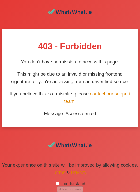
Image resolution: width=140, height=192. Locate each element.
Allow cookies (70, 189)
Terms (58, 172)
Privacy (78, 172)
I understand (73, 184)
